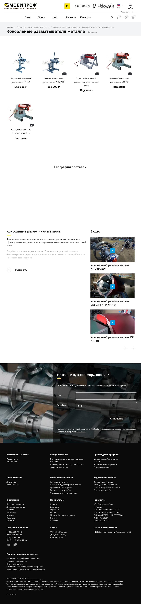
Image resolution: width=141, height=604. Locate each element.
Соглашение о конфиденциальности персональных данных (22, 559)
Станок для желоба (102, 490)
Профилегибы (12, 485)
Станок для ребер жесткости (107, 487)
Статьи (53, 518)
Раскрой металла (59, 454)
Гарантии (54, 510)
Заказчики (11, 512)
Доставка (71, 17)
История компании (15, 504)
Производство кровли (61, 477)
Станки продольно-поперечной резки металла (67, 460)
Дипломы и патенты (15, 507)
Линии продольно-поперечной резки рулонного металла (66, 465)
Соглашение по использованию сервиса (24, 567)
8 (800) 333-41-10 (82, 6)
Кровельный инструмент (61, 487)
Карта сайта (11, 594)
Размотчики (12, 459)
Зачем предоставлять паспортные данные (25, 569)
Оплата (53, 504)
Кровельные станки (59, 482)
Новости (54, 521)
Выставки (11, 510)
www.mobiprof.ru (106, 581)
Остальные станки (102, 467)
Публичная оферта (14, 564)
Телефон (62, 405)
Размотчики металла (17, 454)
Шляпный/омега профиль (105, 464)
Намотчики (11, 462)
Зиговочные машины (103, 482)
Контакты (85, 17)
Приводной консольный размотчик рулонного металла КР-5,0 (86, 81)
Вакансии (10, 518)
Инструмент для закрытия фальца (65, 485)
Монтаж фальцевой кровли (62, 515)
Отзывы (10, 515)
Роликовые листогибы (60, 490)
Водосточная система (105, 477)
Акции (53, 512)
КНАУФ (97, 462)
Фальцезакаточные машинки (63, 493)
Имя (59, 395)
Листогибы (11, 482)
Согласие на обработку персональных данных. (24, 589)
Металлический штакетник (106, 459)
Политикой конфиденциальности (71, 432)
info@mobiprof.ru (55, 581)
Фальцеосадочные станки (105, 485)
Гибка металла (14, 477)
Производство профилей (106, 454)
